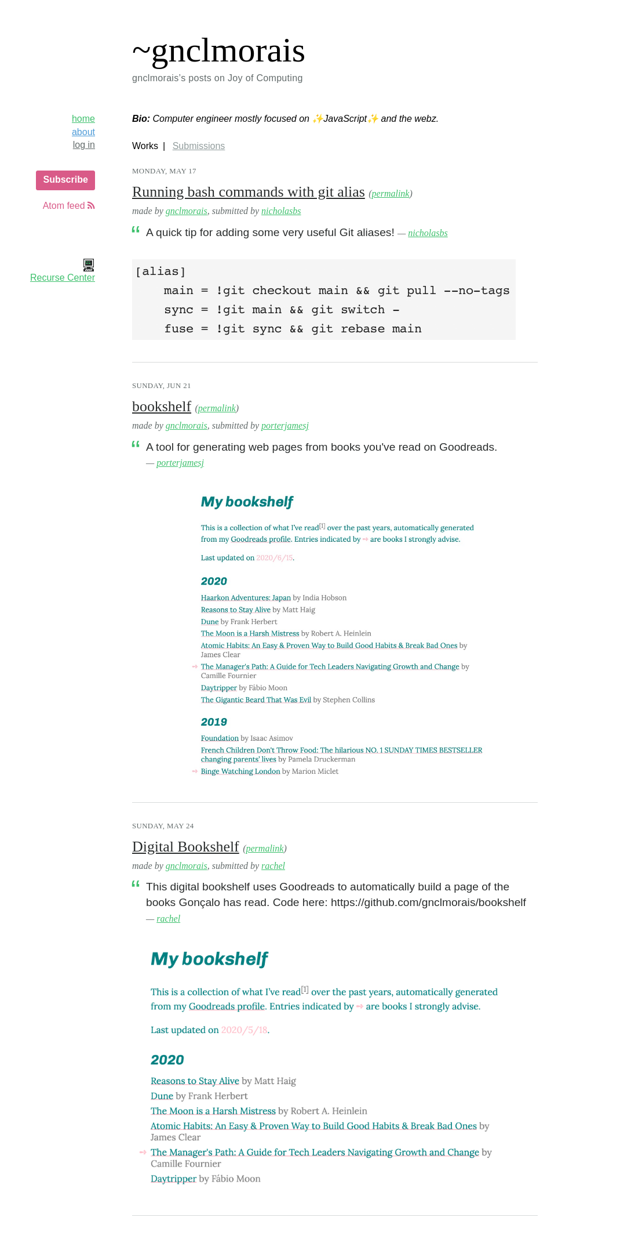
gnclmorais (186, 211)
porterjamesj (285, 425)
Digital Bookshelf (185, 846)
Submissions (199, 146)
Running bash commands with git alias (248, 191)
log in (84, 145)
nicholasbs (281, 211)
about (83, 132)
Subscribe (65, 179)
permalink (391, 193)
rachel (273, 866)
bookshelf (161, 406)
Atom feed (69, 206)
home (83, 119)
